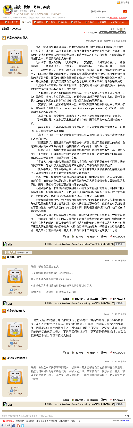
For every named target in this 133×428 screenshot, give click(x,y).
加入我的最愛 (42, 14)
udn (4, 17)
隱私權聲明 (64, 421)
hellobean (14, 340)
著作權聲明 (52, 421)
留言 (10, 73)
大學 (24, 17)
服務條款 (40, 421)
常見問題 (30, 421)
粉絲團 (7, 425)
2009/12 (16, 28)
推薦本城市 (30, 14)
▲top (127, 415)
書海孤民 (23, 11)
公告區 (90, 22)
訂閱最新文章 (55, 14)
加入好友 (18, 73)
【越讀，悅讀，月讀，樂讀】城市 (42, 17)
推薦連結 (76, 22)
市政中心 (117, 22)
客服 (73, 421)
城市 (9, 17)
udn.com (125, 421)
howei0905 (15, 286)
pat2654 (15, 387)
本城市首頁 (11, 22)
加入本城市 (18, 14)
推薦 (123, 41)
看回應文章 (90, 33)
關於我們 (20, 421)
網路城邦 (124, 2)
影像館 (63, 22)
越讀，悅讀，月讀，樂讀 (32, 7)
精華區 (38, 22)
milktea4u (15, 67)
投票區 (50, 22)
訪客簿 (102, 22)
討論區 (26, 22)
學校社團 (17, 17)
